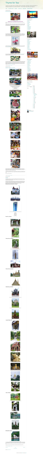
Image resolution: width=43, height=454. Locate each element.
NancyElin (28, 25)
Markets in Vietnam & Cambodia (10, 67)
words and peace (28, 29)
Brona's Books (28, 22)
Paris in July (20, 8)
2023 (33, 87)
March (34, 101)
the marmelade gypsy (29, 28)
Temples (7, 177)
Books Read (24, 8)
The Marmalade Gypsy (29, 70)
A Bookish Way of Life (29, 20)
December (34, 93)
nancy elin (28, 45)
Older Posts (24, 447)
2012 (33, 105)
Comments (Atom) (9, 449)
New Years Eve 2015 (9, 11)
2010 (33, 106)
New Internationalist (29, 84)
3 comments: (11, 175)
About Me (16, 8)
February (34, 102)
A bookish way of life (29, 39)
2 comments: (11, 65)
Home (6, 8)
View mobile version (15, 448)
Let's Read (28, 44)
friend (24, 33)
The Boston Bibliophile (29, 26)
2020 (33, 89)
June (34, 99)
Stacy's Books (28, 48)
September (35, 97)
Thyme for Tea (12, 3)
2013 (33, 104)
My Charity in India (10, 8)
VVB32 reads (28, 71)
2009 (33, 107)
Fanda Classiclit (28, 42)
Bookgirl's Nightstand (29, 62)
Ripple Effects (28, 47)
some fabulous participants (8, 46)
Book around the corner (29, 41)
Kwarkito (28, 23)
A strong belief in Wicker (29, 61)
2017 (33, 91)
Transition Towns (28, 83)
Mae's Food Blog (28, 67)
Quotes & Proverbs (29, 8)
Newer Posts (7, 447)
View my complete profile (31, 111)
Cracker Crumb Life (29, 65)
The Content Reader (29, 68)
